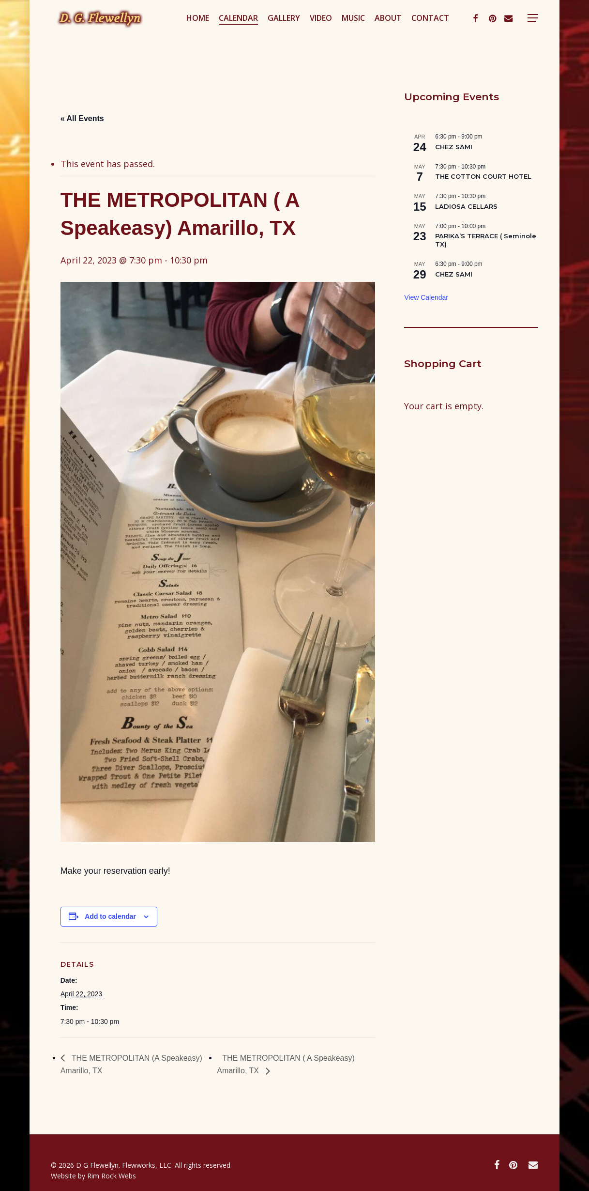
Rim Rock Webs (111, 1175)
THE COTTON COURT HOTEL (483, 176)
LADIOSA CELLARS (466, 206)
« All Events (82, 118)
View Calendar (426, 297)
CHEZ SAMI (453, 147)
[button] (560, 36)
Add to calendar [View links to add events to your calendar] (110, 916)
